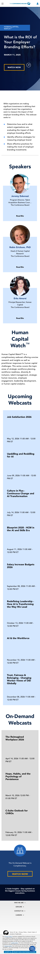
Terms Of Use (14, 932)
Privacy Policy (8, 936)
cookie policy (14, 943)
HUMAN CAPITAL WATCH (11, 28)
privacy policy (8, 946)
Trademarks (18, 934)
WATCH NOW (14, 67)
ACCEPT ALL (8, 952)
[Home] (20, 3)
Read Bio (20, 216)
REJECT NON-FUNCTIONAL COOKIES (24, 952)
